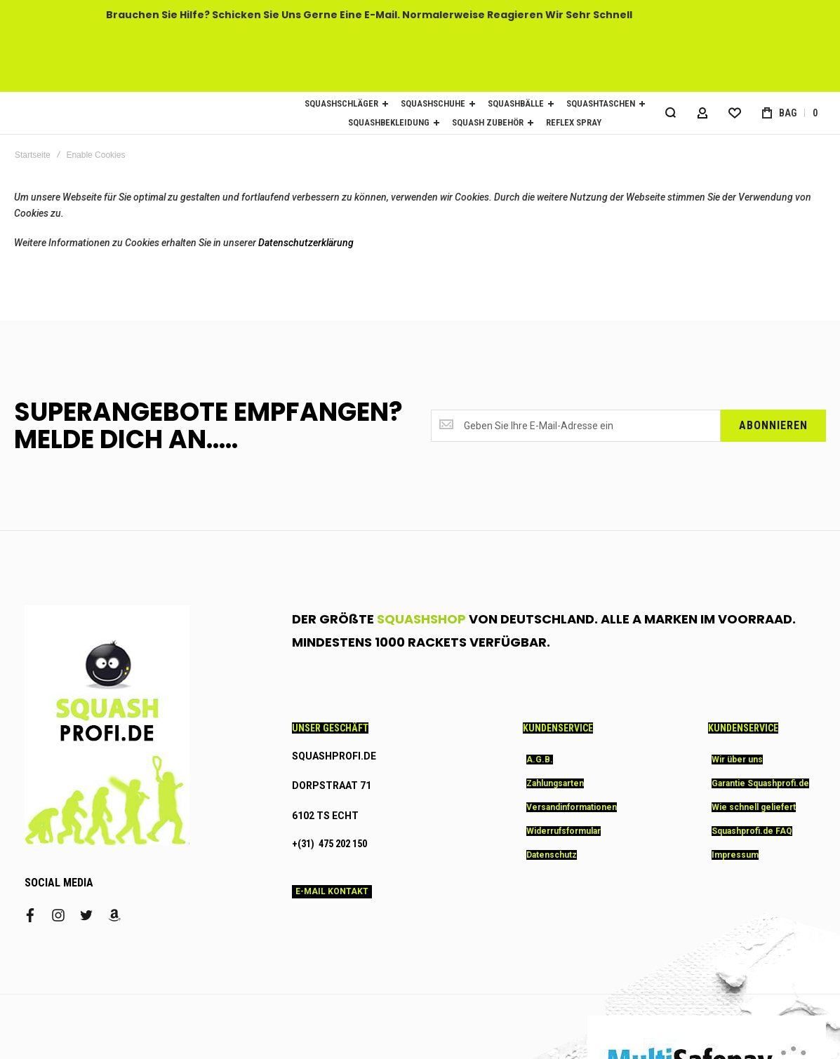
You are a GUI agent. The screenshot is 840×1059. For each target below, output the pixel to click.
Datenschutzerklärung (306, 242)
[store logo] (140, 113)
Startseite (33, 155)
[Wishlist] (734, 113)
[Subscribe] (773, 426)
